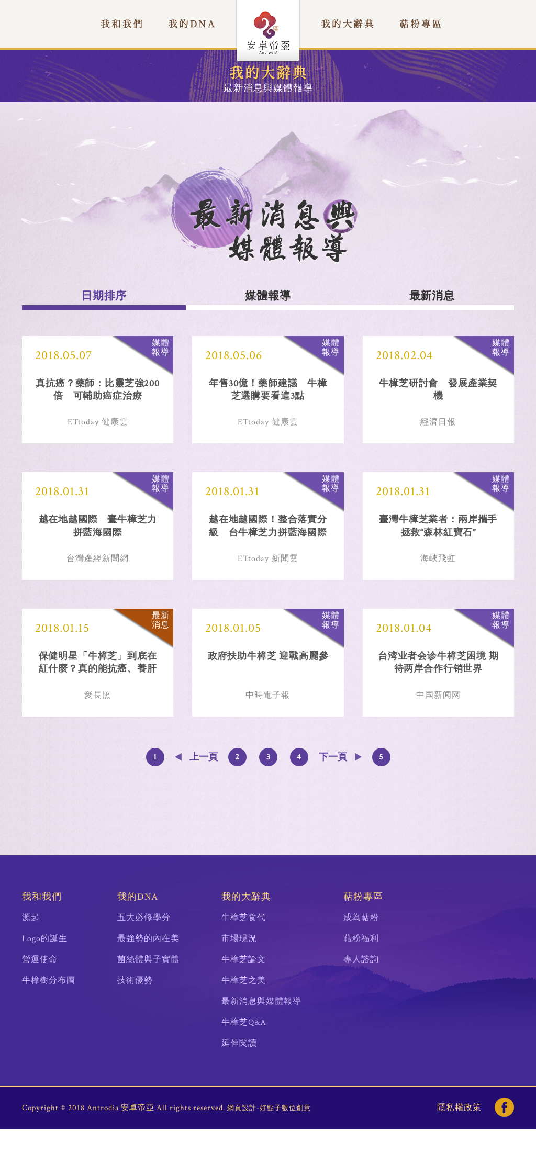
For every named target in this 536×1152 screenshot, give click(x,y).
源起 (31, 940)
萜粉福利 (361, 961)
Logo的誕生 (45, 961)
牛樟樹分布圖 (48, 1003)
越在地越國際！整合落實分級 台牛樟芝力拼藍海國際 (268, 535)
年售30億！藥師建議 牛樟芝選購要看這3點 (268, 392)
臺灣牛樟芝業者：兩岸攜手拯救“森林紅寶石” (438, 535)
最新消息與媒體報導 (261, 1024)
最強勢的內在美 (148, 961)
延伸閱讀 (239, 1065)
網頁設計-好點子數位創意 (269, 1130)
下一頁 (333, 779)
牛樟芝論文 (243, 982)
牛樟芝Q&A (243, 1044)
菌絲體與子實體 (148, 982)
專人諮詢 (361, 982)
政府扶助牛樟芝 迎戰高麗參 (268, 672)
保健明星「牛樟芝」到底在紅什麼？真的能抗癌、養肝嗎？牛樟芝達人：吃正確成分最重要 (98, 679)
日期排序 (104, 295)
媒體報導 (268, 295)
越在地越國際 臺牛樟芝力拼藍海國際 (98, 535)
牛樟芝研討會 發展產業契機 (438, 392)
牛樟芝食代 (243, 940)
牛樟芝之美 (243, 1003)
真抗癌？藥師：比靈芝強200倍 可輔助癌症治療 (97, 392)
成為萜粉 (361, 940)
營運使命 (40, 982)
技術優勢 (135, 1003)
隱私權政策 (459, 1130)
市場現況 (239, 961)
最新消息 (432, 295)
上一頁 (203, 779)
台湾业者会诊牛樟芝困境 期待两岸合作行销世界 (438, 678)
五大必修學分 (144, 940)
